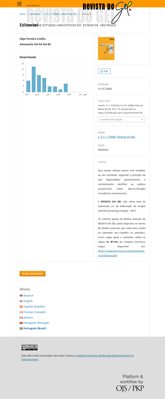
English (28, 301)
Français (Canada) (34, 312)
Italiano (28, 317)
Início (22, 14)
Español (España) (34, 306)
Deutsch (28, 295)
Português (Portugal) (36, 323)
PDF (105, 71)
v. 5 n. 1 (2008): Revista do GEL (60, 14)
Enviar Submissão (32, 273)
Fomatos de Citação (111, 119)
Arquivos (35, 14)
